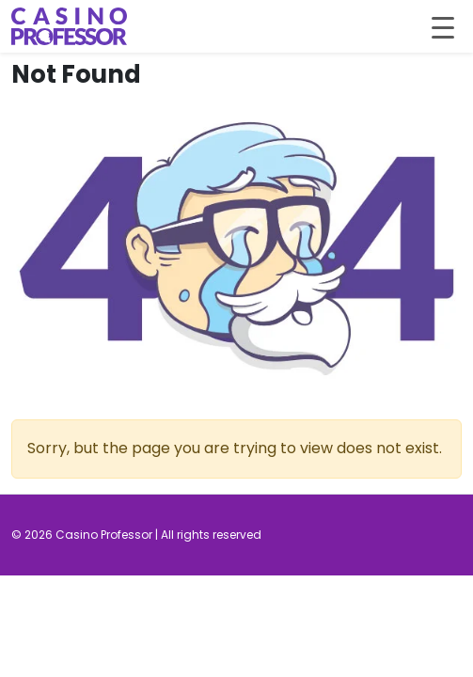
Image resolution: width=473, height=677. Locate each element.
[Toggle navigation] (443, 26)
